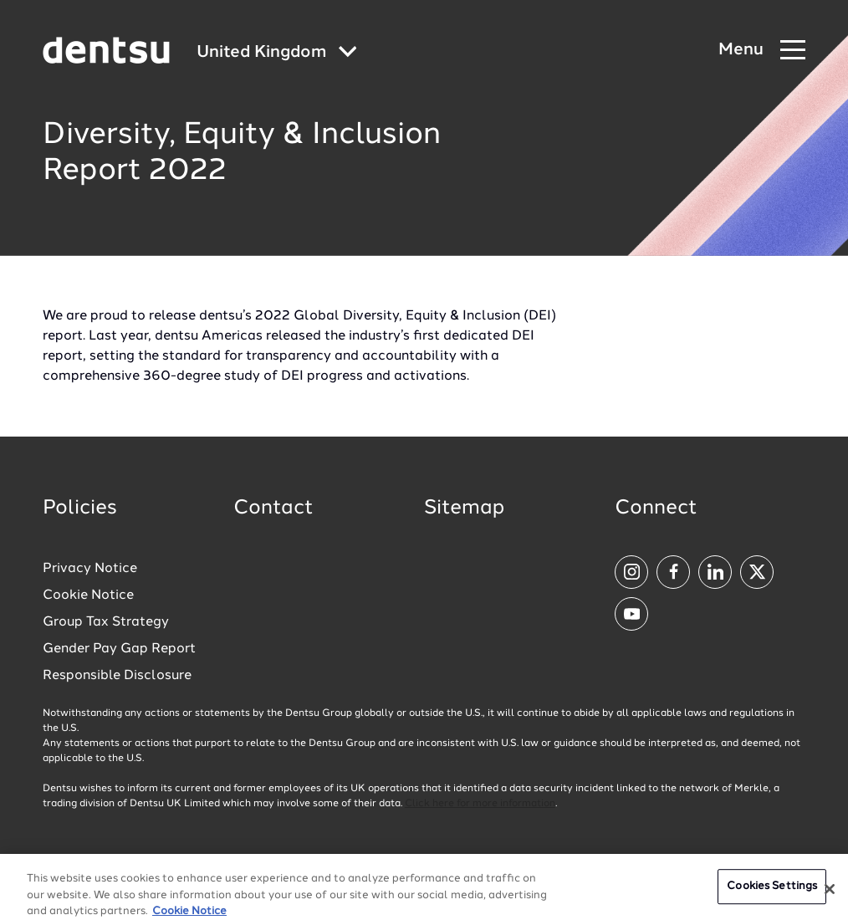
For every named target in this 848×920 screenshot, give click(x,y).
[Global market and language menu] (277, 53)
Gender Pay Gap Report (119, 649)
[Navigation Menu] (761, 50)
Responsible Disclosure (117, 675)
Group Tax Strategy (106, 622)
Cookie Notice (88, 595)
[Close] (829, 896)
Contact (273, 508)
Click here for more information (480, 804)
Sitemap (464, 508)
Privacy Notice (90, 568)
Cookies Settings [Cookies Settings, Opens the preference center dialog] (772, 893)
